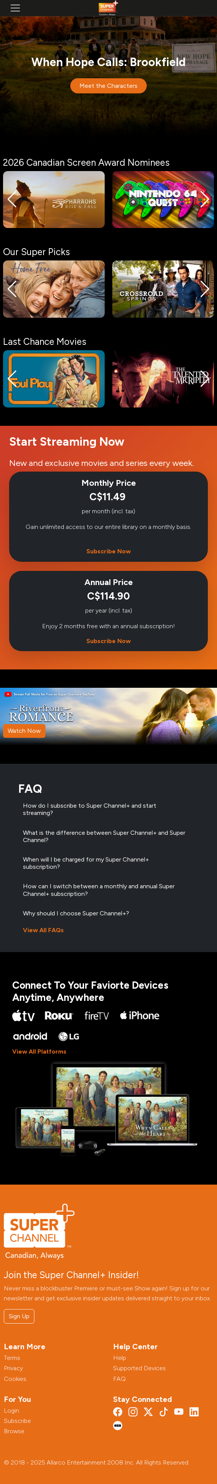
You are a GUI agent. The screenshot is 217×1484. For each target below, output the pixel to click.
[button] (12, 199)
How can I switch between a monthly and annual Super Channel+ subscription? (99, 890)
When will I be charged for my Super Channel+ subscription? (86, 863)
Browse (14, 1431)
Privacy (13, 1368)
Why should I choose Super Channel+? (76, 913)
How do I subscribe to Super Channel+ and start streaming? (89, 809)
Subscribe (17, 1420)
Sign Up (19, 1316)
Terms (12, 1357)
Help (119, 1357)
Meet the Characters (108, 85)
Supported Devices (139, 1368)
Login (11, 1410)
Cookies (15, 1378)
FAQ (119, 1378)
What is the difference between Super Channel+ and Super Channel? (104, 836)
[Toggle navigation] (15, 8)
